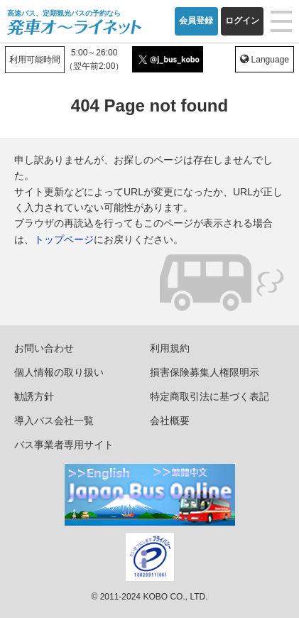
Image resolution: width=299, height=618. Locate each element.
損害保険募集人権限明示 (204, 372)
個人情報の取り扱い (59, 372)
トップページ (64, 239)
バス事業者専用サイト (64, 444)
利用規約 (170, 348)
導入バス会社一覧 (54, 420)
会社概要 (170, 420)
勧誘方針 (34, 396)
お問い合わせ (44, 348)
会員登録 (196, 21)
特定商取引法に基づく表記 (209, 396)
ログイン (242, 21)
